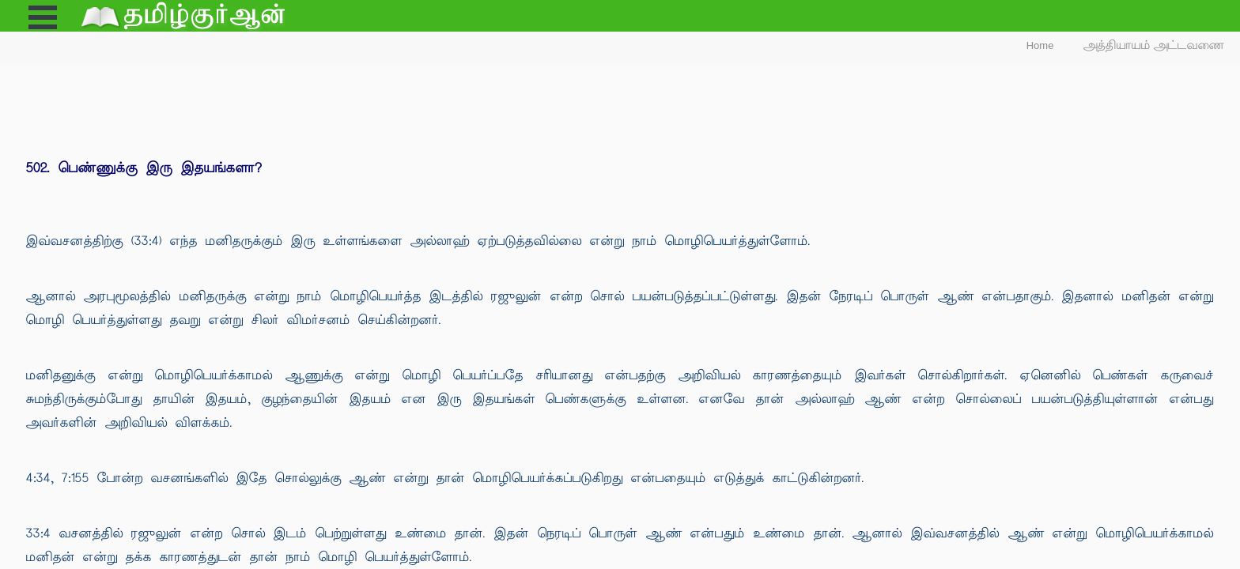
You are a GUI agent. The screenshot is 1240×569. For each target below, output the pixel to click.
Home (1040, 45)
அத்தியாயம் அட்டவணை (1154, 45)
